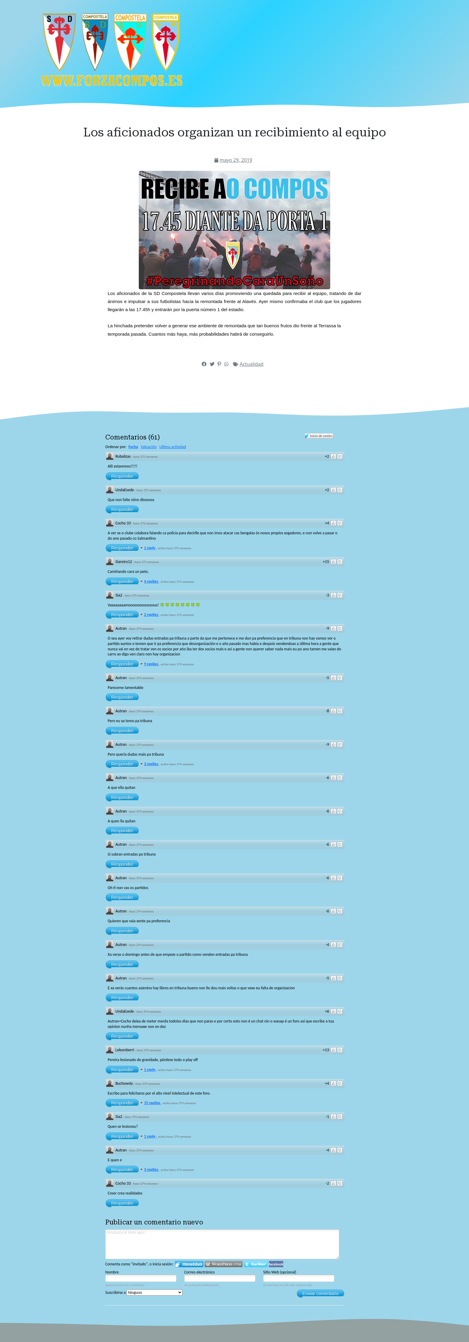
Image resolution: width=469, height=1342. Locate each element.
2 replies (151, 614)
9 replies (151, 664)
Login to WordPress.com (224, 1264)
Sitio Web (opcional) (279, 1272)
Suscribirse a (143, 1292)
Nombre (112, 1272)
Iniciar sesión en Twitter (256, 1264)
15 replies (152, 1102)
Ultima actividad (172, 446)
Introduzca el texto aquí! (222, 1244)
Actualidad (251, 364)
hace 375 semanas (145, 457)
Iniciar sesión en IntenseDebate (189, 1264)
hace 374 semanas (141, 629)
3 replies (151, 763)
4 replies (151, 581)
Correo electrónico (199, 1272)
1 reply (150, 547)
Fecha (133, 446)
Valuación (149, 446)
